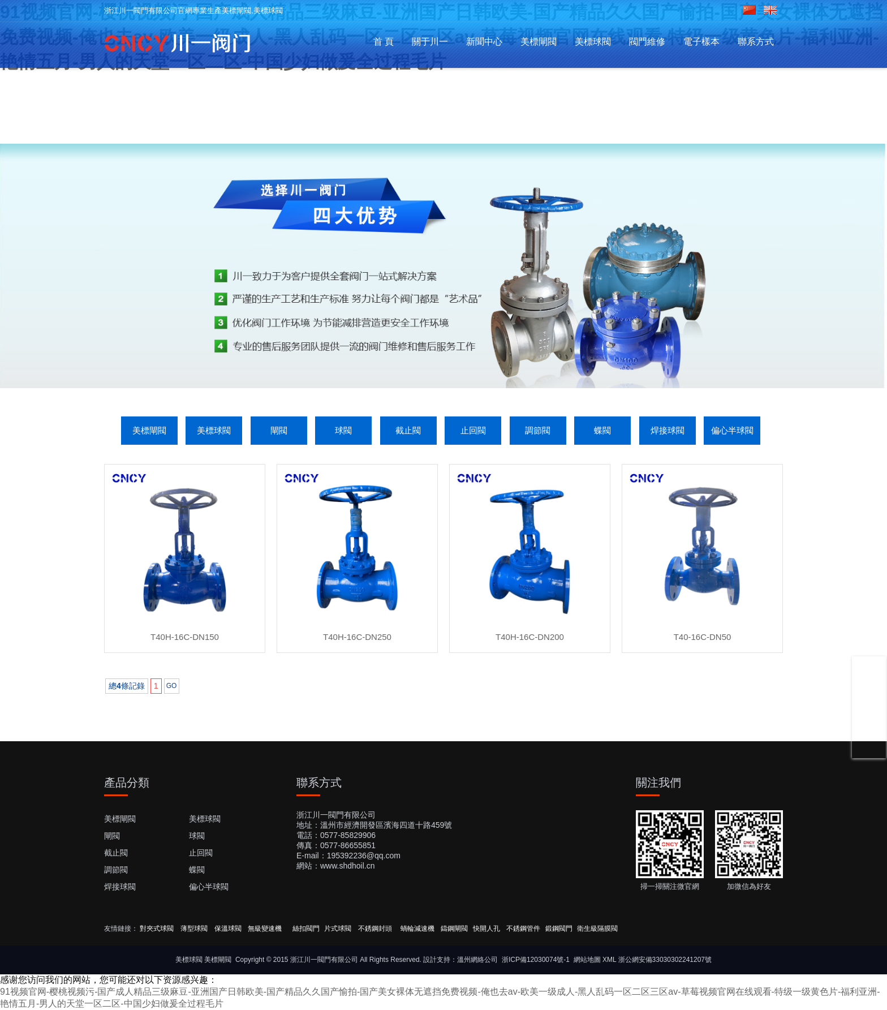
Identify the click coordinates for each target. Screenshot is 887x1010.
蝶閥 (602, 430)
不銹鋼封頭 (376, 928)
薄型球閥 (194, 928)
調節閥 (537, 430)
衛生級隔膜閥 (597, 928)
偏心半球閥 (732, 430)
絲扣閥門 (306, 928)
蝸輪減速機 (417, 928)
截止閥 (408, 430)
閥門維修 (647, 41)
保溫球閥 (228, 928)
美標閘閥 (538, 41)
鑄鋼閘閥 (454, 928)
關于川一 (430, 41)
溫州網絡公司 (477, 960)
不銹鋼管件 (523, 928)
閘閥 (278, 430)
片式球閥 (337, 928)
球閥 (343, 430)
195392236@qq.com (364, 855)
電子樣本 (701, 41)
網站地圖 (587, 960)
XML (609, 960)
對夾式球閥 (157, 928)
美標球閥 (593, 41)
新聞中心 (484, 41)
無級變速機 (265, 928)
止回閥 (473, 430)
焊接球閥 (667, 430)
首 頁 (383, 41)
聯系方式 (756, 41)
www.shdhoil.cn (347, 865)
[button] (425, 353)
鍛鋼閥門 (558, 928)
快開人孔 (486, 928)
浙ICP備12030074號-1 (536, 960)
